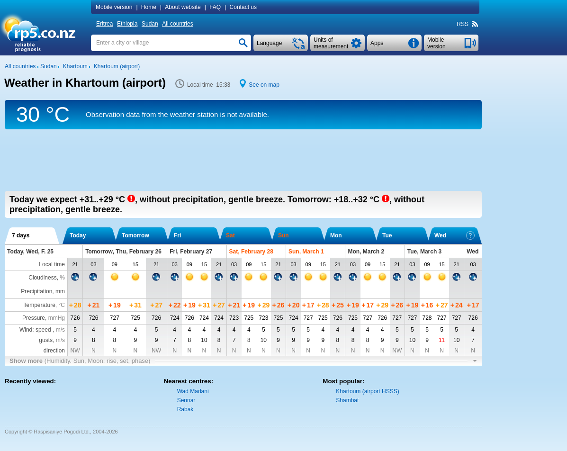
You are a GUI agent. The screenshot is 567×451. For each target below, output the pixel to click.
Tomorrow (135, 235)
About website (182, 7)
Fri (177, 235)
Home (148, 7)
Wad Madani (193, 391)
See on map (264, 84)
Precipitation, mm (43, 291)
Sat (230, 235)
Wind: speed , (42, 329)
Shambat (347, 400)
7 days (20, 235)
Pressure (33, 318)
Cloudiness (42, 277)
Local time (52, 264)
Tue (387, 235)
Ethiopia (127, 23)
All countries (177, 23)
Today (78, 235)
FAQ (215, 7)
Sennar (186, 400)
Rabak (185, 409)
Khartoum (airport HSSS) (367, 391)
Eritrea (104, 23)
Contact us (243, 7)
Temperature (39, 305)
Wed (454, 235)
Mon (336, 235)
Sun (283, 235)
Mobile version (114, 7)
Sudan (150, 23)
